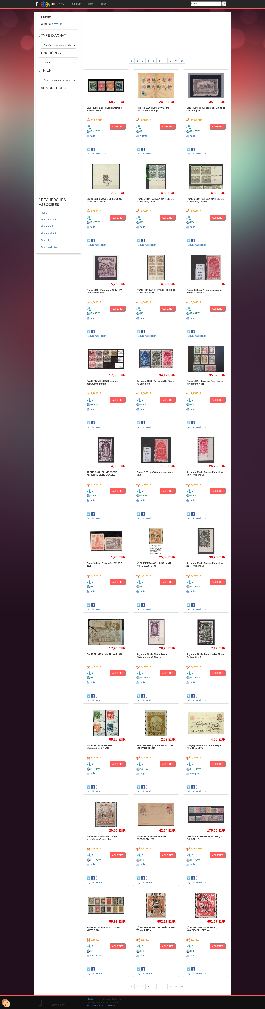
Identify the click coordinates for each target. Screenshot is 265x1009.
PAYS (91, 4)
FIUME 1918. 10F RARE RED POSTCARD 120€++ (151, 837)
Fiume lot (46, 240)
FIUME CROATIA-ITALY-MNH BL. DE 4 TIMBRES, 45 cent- (205, 200)
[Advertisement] (58, 144)
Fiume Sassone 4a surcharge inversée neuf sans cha (102, 837)
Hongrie (194, 773)
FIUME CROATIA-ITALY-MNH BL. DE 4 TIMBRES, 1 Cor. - (155, 200)
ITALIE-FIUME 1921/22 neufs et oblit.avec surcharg (102, 382)
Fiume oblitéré (48, 233)
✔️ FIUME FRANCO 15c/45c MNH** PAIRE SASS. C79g (154, 564)
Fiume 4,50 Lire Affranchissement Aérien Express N (204, 291)
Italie (92, 136)
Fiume (44, 212)
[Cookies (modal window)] (6, 1003)
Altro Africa (96, 955)
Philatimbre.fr (93, 999)
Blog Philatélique (109, 1006)
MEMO (103, 4)
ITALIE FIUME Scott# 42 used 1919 (104, 654)
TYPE (60, 4)
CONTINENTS (76, 4)
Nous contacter (93, 1006)
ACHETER (117, 126)
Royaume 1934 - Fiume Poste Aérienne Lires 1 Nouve (151, 655)
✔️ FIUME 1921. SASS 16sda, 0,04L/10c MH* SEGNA (201, 928)
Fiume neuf (47, 226)
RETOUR (57, 24)
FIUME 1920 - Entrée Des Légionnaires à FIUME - (99, 746)
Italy (142, 773)
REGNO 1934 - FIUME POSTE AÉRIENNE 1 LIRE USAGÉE (102, 473)
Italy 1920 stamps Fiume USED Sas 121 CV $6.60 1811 (154, 746)
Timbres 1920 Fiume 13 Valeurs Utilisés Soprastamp (152, 109)
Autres (143, 136)
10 (182, 60)
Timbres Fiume (49, 219)
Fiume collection (49, 247)
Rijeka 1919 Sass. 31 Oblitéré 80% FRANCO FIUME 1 (104, 200)
